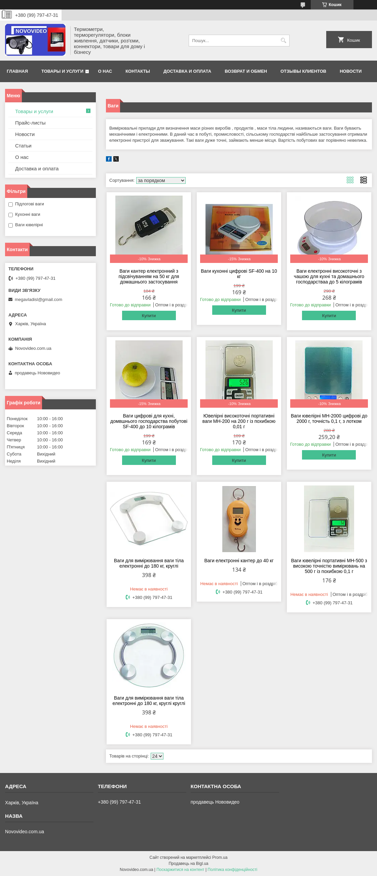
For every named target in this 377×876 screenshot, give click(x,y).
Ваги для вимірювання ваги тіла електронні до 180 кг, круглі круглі (149, 700)
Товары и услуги (62, 71)
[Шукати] (284, 40)
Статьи (23, 145)
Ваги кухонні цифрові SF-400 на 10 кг (239, 273)
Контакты (137, 71)
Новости (351, 71)
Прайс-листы (30, 123)
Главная (17, 71)
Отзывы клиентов (303, 71)
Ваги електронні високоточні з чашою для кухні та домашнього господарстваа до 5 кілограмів (329, 276)
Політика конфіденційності (232, 869)
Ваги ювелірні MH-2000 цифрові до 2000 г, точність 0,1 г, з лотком (329, 418)
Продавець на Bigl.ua (188, 863)
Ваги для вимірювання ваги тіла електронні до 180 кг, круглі (149, 563)
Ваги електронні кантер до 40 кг (238, 560)
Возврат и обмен (246, 71)
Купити (149, 315)
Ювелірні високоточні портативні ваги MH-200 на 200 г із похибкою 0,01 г (238, 421)
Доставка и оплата (187, 71)
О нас (105, 71)
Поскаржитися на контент (180, 869)
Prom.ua (219, 857)
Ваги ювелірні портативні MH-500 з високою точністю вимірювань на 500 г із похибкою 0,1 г (329, 566)
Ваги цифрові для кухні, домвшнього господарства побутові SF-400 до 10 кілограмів (148, 421)
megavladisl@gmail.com (38, 299)
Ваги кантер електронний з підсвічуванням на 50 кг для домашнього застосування (148, 276)
